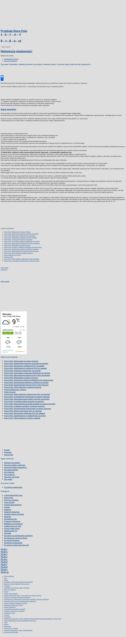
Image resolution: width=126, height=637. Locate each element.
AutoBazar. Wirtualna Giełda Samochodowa (18, 582)
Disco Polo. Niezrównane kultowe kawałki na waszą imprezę (29, 404)
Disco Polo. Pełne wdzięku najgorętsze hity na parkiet (21, 259)
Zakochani (7, 626)
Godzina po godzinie (7, 350)
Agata (6, 580)
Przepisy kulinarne (12, 521)
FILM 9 (4, 569)
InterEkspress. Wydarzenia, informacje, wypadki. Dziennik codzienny (26, 599)
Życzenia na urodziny (11, 628)
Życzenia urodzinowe (13, 487)
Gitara (6, 592)
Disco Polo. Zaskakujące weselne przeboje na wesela (21, 249)
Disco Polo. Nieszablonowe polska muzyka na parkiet (26, 399)
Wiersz (6, 624)
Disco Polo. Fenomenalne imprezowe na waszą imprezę (27, 408)
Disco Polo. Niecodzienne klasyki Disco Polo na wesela (22, 243)
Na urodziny (9, 474)
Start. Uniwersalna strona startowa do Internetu (20, 621)
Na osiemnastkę (11, 470)
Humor (7, 507)
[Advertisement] (14, 14)
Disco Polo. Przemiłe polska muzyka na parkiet (24, 401)
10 (19, 40)
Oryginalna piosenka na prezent (14, 609)
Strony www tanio (12, 528)
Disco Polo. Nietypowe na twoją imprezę (17, 232)
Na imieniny (9, 472)
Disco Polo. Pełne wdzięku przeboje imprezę (18, 253)
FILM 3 (4, 554)
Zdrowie (7, 533)
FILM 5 (4, 559)
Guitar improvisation (11, 594)
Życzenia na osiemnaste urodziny (18, 535)
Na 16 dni (4, 352)
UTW (6, 623)
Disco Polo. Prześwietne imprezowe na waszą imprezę (21, 261)
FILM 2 (4, 552)
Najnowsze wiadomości (16, 51)
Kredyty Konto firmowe (14, 514)
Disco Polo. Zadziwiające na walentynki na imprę (25, 415)
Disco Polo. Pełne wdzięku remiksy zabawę (22, 418)
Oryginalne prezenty (11, 59)
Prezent (6, 615)
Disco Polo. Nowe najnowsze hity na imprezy (23, 411)
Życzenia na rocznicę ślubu (15, 538)
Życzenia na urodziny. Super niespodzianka (18, 630)
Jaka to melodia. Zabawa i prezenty (15, 603)
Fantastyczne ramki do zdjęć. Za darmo (16, 588)
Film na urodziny (11, 500)
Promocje (7, 617)
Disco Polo (8, 454)
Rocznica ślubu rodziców (14, 465)
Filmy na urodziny (10, 590)
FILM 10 (5, 572)
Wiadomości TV (10, 531)
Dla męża (8, 479)
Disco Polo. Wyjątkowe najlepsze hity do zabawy (24, 413)
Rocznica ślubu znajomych (15, 467)
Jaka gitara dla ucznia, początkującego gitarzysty (20, 601)
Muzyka (7, 516)
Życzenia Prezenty (12, 540)
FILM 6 (4, 562)
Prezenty (8, 452)
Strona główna (9, 576)
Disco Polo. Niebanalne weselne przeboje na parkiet (21, 234)
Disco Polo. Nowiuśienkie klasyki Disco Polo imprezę (21, 251)
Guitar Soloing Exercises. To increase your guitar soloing (22, 596)
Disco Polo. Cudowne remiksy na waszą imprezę (24, 406)
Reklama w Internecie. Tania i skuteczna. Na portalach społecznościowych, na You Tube (32, 619)
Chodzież (7, 586)
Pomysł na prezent (12, 462)
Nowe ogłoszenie (10, 607)
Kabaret (7, 509)
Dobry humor (8, 257)
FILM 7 (4, 564)
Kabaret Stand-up (12, 512)
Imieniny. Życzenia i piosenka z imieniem (17, 597)
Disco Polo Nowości (10, 61)
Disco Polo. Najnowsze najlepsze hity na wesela (19, 236)
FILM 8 (4, 567)
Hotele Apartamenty (13, 505)
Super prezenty (8, 109)
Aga (5, 578)
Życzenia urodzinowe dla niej (16, 545)
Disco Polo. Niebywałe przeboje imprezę (17, 245)
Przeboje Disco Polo (14, 31)
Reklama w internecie (13, 524)
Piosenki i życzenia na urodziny (14, 611)
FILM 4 (4, 557)
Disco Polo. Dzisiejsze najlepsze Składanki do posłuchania (23, 247)
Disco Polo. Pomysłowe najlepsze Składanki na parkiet (21, 241)
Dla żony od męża (11, 477)
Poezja (7, 450)
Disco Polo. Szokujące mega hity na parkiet (18, 240)
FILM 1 (4, 549)
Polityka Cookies (9, 613)
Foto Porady (9, 502)
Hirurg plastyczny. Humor (12, 255)
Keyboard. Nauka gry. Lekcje (13, 605)
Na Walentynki (10, 519)
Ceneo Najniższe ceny (13, 495)
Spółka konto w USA (12, 526)
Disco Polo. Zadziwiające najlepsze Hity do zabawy (20, 238)
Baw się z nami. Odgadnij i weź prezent (16, 584)
